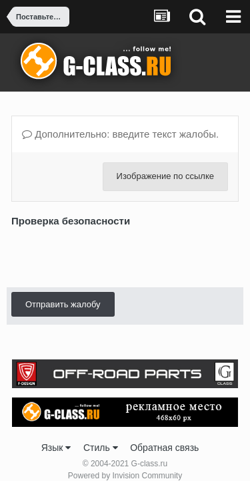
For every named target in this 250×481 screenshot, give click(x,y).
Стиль (100, 447)
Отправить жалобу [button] (63, 304)
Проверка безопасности (70, 220)
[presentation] (112, 256)
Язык (56, 447)
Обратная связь (164, 447)
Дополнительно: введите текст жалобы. (120, 134)
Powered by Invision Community (125, 475)
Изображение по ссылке (165, 176)
